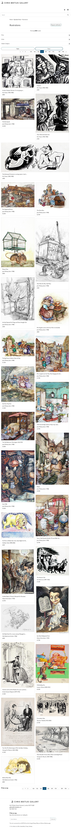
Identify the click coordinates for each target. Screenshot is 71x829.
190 (63, 51)
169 (49, 51)
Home (11, 19)
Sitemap (30, 826)
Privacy (27, 826)
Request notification (56, 25)
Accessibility (22, 826)
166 (38, 51)
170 (53, 51)
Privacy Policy (36, 823)
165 (35, 51)
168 (46, 51)
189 (59, 51)
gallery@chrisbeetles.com (15, 807)
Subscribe (53, 819)
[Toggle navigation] (68, 10)
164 (31, 51)
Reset (49, 48)
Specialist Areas (17, 19)
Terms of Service (44, 823)
